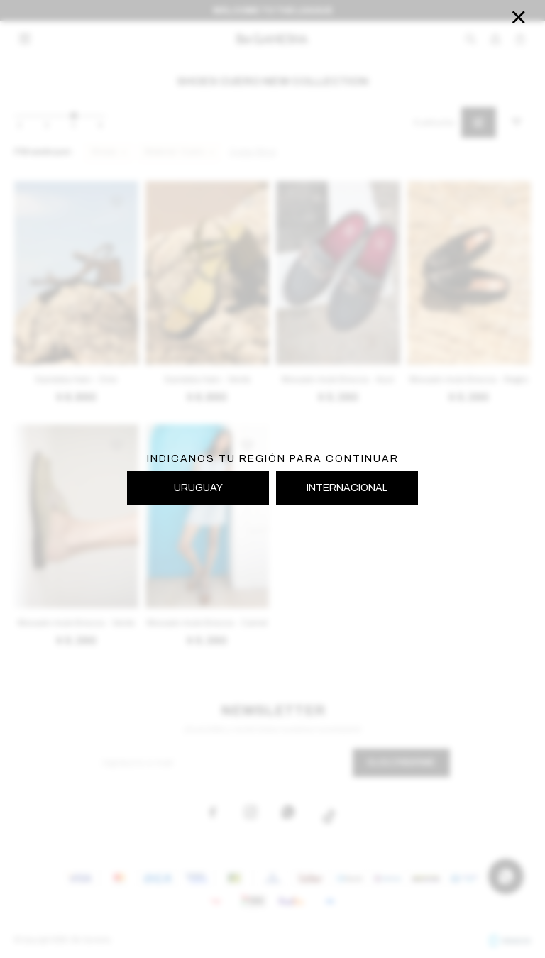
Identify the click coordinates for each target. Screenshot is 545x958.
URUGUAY (198, 488)
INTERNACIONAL (347, 488)
